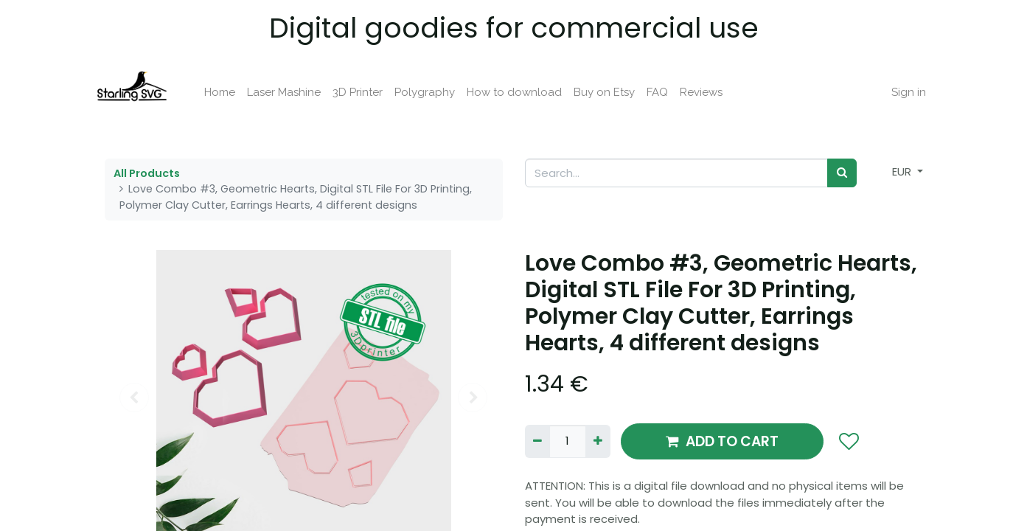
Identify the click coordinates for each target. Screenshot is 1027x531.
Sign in (899, 92)
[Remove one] (537, 441)
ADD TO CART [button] (722, 441)
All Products (147, 173)
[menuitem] (229, 92)
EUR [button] (903, 171)
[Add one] (597, 441)
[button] (849, 442)
